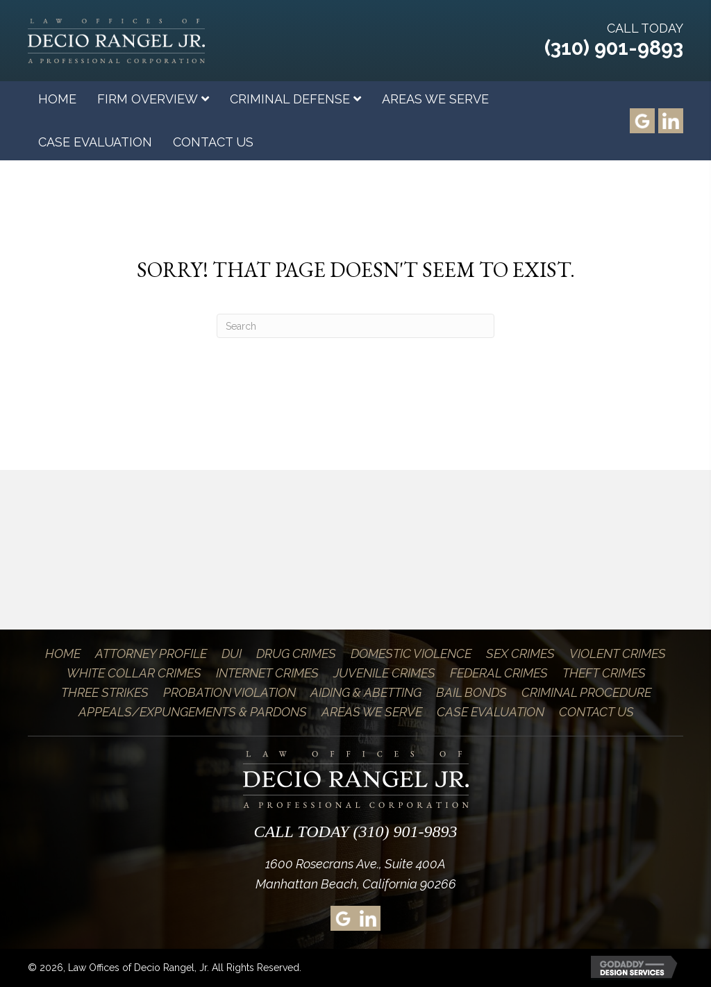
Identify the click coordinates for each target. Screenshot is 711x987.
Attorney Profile (151, 653)
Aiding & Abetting (365, 692)
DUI (231, 653)
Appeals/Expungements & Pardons (192, 712)
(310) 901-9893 (613, 48)
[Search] (355, 326)
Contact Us (596, 712)
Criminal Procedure (586, 692)
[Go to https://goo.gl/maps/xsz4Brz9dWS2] (642, 120)
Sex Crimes (520, 653)
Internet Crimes (267, 673)
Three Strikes (105, 692)
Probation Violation (229, 692)
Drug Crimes (296, 653)
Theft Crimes (604, 673)
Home (63, 653)
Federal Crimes (499, 673)
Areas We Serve (371, 712)
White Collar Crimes (134, 673)
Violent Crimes (617, 653)
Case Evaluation (490, 712)
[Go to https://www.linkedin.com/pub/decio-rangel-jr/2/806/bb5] (670, 120)
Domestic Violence (411, 653)
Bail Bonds (471, 692)
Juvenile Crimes (384, 673)
